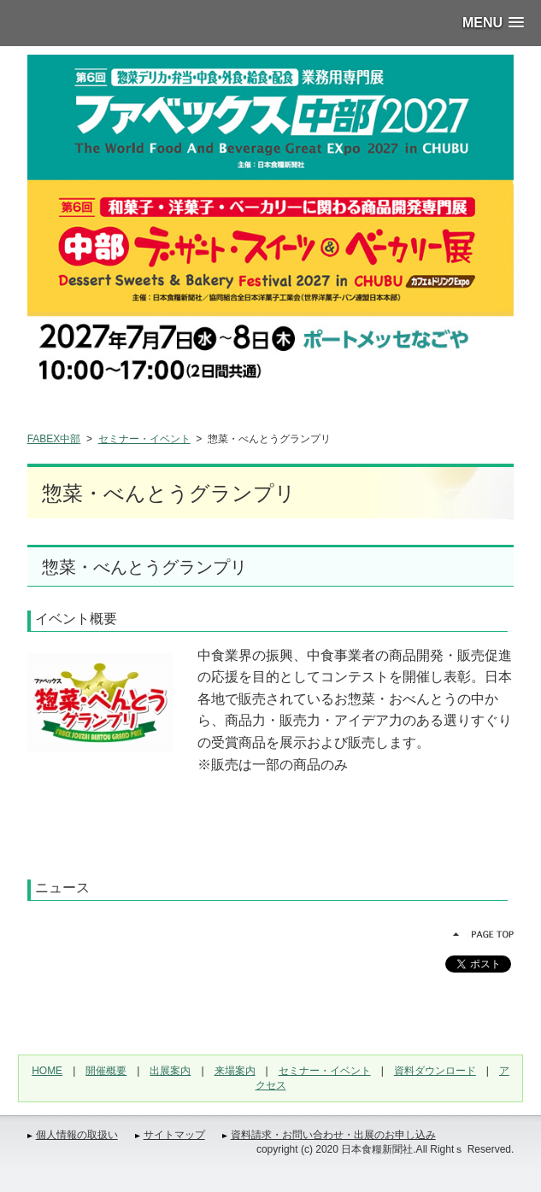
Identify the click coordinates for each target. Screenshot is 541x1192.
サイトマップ (174, 1135)
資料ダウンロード (435, 1071)
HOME (47, 1071)
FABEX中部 (54, 439)
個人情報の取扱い (77, 1135)
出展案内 (170, 1071)
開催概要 (105, 1071)
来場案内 (235, 1071)
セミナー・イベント (144, 439)
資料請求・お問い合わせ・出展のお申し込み (333, 1135)
